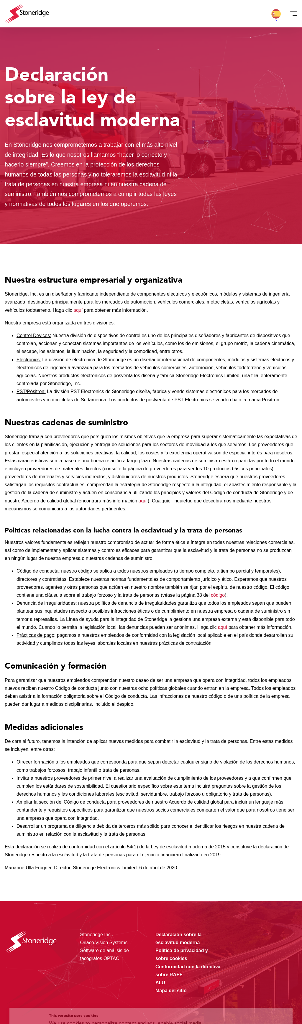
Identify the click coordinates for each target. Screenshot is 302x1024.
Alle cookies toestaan (250, 978)
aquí (78, 310)
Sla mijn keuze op (250, 990)
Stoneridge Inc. (96, 934)
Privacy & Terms (113, 1007)
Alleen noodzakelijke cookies (250, 1002)
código (218, 595)
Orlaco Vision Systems (104, 942)
